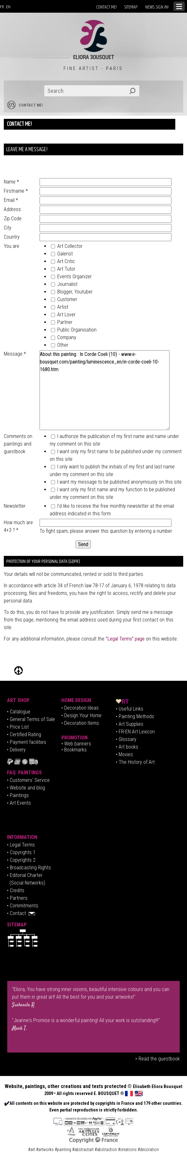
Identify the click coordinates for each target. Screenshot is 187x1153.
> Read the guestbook (157, 1059)
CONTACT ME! (106, 7)
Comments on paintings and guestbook (18, 443)
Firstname (16, 191)
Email (11, 200)
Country (12, 237)
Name (11, 182)
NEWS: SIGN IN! (157, 7)
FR (2, 7)
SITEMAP (131, 7)
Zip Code (13, 219)
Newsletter (15, 506)
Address (12, 209)
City (7, 228)
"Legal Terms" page (125, 639)
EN (8, 7)
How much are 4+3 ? (18, 526)
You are (11, 246)
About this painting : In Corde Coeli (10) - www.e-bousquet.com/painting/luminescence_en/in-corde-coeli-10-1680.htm (104, 390)
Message (15, 354)
